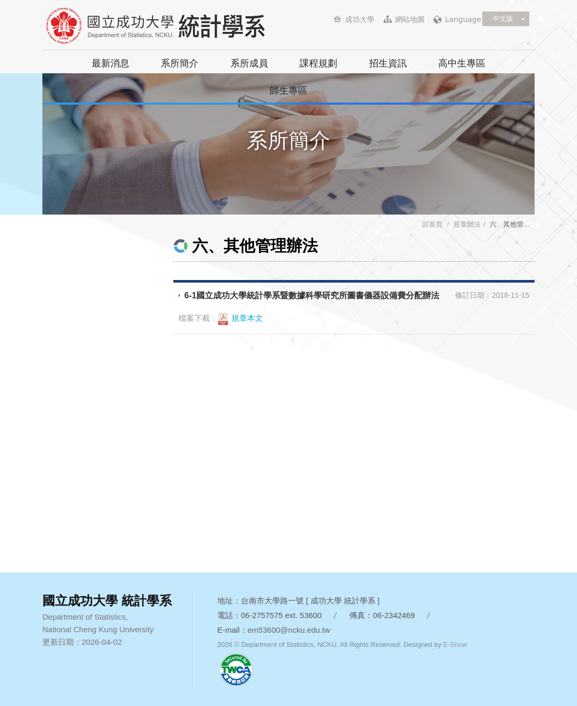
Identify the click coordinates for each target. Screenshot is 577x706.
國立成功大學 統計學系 (173, 26)
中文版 (503, 19)
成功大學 (359, 19)
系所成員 (249, 63)
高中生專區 (461, 63)
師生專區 (288, 90)
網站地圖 (410, 19)
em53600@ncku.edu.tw (289, 629)
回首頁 (432, 224)
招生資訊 (388, 63)
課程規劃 (318, 63)
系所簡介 (179, 63)
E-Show (455, 644)
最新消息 (110, 63)
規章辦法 (467, 224)
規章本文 (240, 318)
